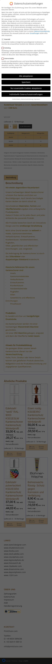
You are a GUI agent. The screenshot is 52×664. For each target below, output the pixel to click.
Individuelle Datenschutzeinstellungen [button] (26, 94)
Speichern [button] (26, 82)
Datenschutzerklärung (42, 31)
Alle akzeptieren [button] (26, 76)
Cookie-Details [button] (16, 99)
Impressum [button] (37, 99)
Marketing (7, 48)
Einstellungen (34, 33)
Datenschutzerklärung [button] (27, 99)
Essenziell (7, 39)
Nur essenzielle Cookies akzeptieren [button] (26, 88)
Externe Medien (9, 58)
